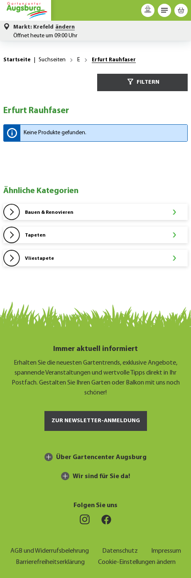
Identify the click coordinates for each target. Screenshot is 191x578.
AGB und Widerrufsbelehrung (49, 550)
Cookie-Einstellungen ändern (137, 561)
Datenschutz (120, 550)
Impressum (166, 550)
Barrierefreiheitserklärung (50, 561)
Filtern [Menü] (142, 82)
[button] (44, 27)
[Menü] (164, 10)
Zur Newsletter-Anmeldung (95, 421)
